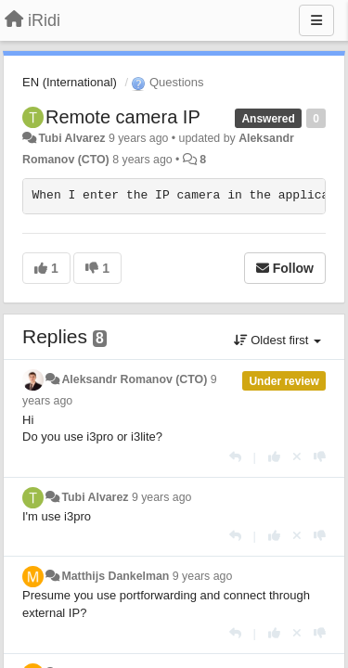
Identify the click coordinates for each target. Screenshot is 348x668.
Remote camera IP (122, 117)
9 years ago (162, 497)
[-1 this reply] (320, 457)
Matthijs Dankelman (115, 576)
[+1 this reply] (274, 457)
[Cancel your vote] (297, 457)
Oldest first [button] (277, 340)
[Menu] (316, 20)
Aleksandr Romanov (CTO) (134, 379)
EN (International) (69, 82)
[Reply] (235, 457)
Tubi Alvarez (71, 138)
